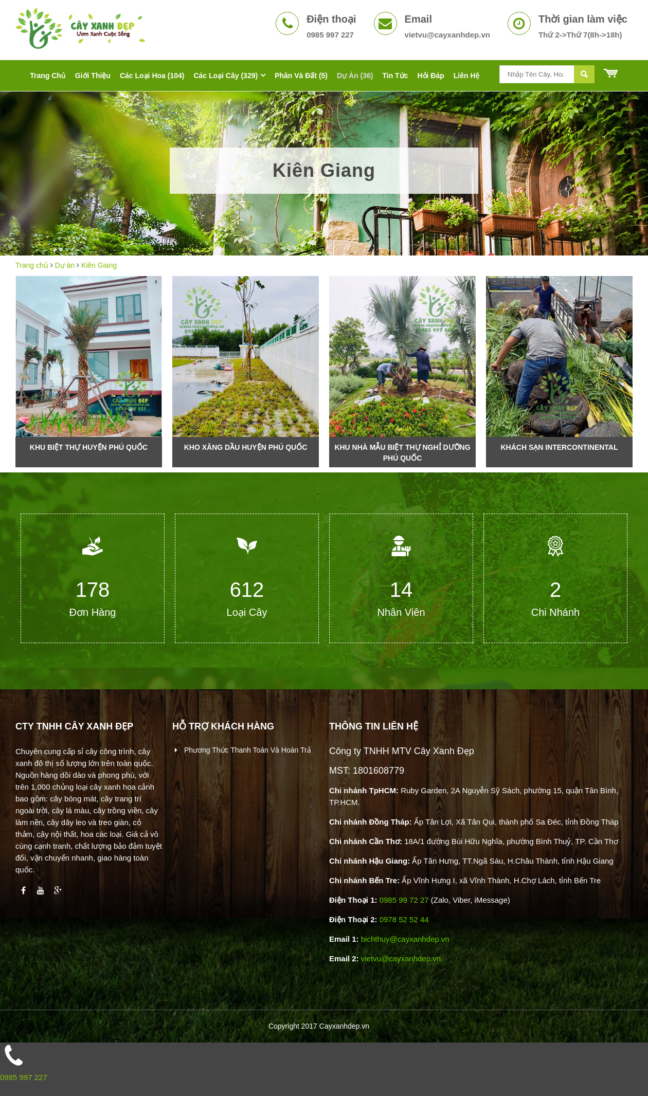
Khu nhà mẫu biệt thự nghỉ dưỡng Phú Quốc (402, 452)
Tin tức (395, 75)
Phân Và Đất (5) (301, 75)
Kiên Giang (99, 265)
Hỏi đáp (430, 75)
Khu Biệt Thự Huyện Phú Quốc (89, 447)
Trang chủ (31, 265)
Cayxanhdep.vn (344, 1026)
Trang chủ (48, 75)
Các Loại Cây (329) (225, 75)
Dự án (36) (355, 75)
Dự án (65, 265)
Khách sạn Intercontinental (559, 447)
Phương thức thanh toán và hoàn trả (246, 750)
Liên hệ (467, 75)
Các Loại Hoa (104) (152, 75)
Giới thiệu (93, 75)
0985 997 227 (23, 1077)
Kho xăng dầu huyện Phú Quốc (246, 447)
